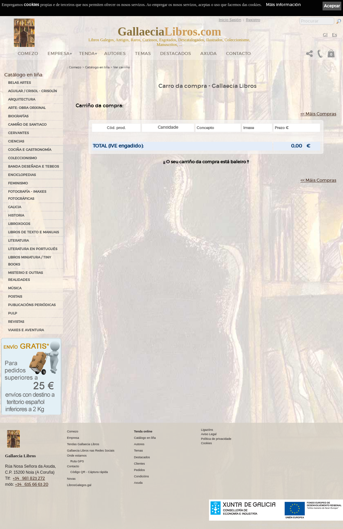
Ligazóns (207, 429)
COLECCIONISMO (22, 158)
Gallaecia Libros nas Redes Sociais (91, 450)
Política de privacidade (216, 438)
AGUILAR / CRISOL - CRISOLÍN (32, 91)
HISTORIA (16, 215)
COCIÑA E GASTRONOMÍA (29, 150)
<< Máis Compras (318, 114)
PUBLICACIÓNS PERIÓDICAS (32, 305)
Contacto (238, 53)
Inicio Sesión (230, 19)
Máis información (283, 4)
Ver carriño (121, 67)
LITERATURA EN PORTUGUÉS (32, 249)
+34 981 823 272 (29, 478)
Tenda (87, 53)
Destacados (142, 457)
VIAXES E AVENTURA (26, 330)
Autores (115, 53)
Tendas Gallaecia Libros (83, 444)
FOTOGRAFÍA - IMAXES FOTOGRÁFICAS (27, 195)
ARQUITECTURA (21, 99)
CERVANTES (18, 133)
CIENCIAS (16, 141)
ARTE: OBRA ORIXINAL (27, 108)
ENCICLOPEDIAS (22, 175)
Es (334, 35)
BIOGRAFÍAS (18, 116)
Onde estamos (77, 455)
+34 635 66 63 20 (31, 484)
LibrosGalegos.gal (79, 485)
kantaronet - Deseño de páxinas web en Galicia (308, 525)
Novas (71, 478)
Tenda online (143, 431)
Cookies (206, 443)
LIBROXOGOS (19, 224)
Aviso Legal (208, 434)
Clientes (139, 463)
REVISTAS (16, 321)
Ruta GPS (77, 461)
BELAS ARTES (19, 82)
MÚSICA (14, 288)
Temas (143, 53)
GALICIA (14, 207)
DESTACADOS (175, 53)
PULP (12, 313)
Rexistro (253, 19)
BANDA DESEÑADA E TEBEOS (33, 166)
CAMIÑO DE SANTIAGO (27, 124)
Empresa (59, 53)
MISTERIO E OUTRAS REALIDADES (25, 276)
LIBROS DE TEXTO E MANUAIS (33, 232)
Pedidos (139, 470)
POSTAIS (15, 296)
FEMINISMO (18, 183)
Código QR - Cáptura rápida (89, 472)
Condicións (141, 476)
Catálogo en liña (97, 67)
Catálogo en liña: (23, 75)
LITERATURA (18, 240)
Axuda (208, 53)
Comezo (28, 53)
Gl (325, 35)
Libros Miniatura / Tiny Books (29, 261)
